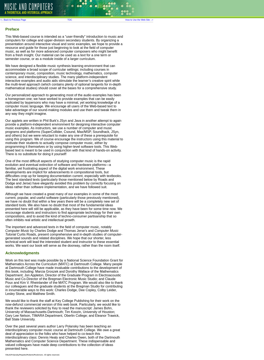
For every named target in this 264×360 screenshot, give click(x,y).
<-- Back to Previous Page (13, 20)
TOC (69, 20)
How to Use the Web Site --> (139, 20)
